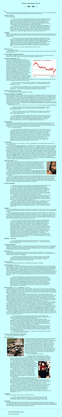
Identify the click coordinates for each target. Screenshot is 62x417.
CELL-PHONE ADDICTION (16, 127)
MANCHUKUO (12, 16)
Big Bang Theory (20, 146)
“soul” (53, 403)
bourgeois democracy (39, 307)
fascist (10, 266)
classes (38, 95)
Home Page (13, 413)
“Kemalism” (15, 311)
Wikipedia (24, 254)
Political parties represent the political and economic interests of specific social (20, 94)
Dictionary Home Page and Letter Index (16, 411)
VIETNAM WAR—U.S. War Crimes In (36, 353)
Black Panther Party (36, 171)
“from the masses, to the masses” (36, 101)
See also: (9, 16)
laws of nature (14, 154)
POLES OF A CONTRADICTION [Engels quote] (16, 335)
